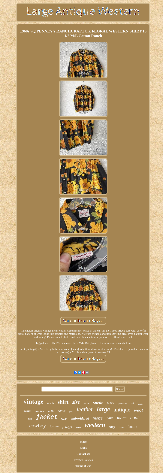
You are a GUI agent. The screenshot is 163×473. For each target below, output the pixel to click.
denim (27, 411)
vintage (34, 401)
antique (122, 409)
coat (134, 417)
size (76, 402)
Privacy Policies (83, 459)
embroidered (80, 418)
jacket (47, 417)
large (103, 409)
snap (112, 427)
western (94, 425)
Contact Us (83, 453)
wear (64, 418)
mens (121, 417)
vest (86, 403)
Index (83, 441)
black (110, 403)
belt (133, 403)
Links (83, 447)
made (140, 404)
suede (98, 402)
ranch (50, 403)
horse (78, 427)
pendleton (122, 403)
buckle (50, 411)
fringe (67, 426)
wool (138, 410)
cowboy (37, 426)
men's (98, 418)
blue (30, 418)
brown (54, 427)
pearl (71, 412)
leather (85, 409)
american (39, 411)
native (61, 411)
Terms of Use (83, 465)
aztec (122, 427)
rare (110, 418)
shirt (63, 402)
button (132, 427)
